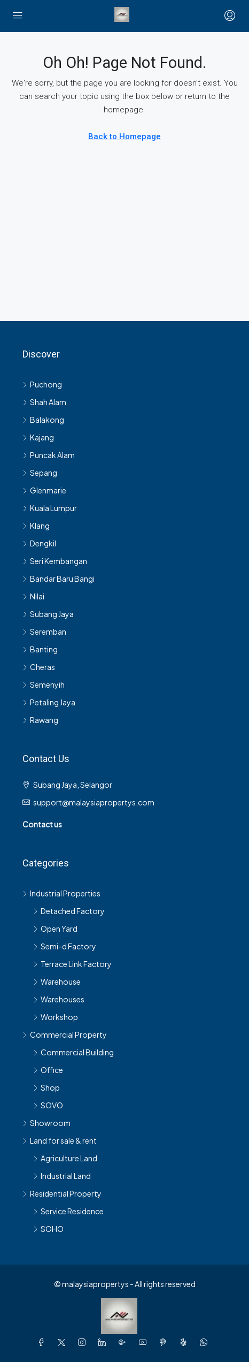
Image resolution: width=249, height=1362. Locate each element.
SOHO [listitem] (48, 1229)
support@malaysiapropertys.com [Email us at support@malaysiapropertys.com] (93, 802)
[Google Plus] (124, 1342)
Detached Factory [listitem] (69, 911)
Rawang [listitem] (40, 720)
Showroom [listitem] (46, 1123)
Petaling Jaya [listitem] (48, 702)
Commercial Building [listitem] (73, 1052)
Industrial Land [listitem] (62, 1176)
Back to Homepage (124, 136)
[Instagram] (84, 1342)
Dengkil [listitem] (39, 543)
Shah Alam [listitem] (44, 402)
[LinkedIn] (104, 1342)
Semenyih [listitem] (43, 684)
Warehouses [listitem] (58, 999)
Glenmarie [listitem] (44, 490)
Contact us (42, 824)
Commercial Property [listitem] (64, 1034)
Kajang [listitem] (38, 437)
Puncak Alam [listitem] (48, 455)
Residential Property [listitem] (62, 1193)
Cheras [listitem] (38, 667)
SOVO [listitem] (48, 1105)
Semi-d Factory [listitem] (64, 946)
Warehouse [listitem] (57, 981)
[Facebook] (43, 1342)
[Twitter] (63, 1342)
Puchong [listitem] (42, 384)
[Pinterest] (165, 1342)
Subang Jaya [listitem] (48, 614)
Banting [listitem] (40, 649)
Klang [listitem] (36, 525)
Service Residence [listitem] (68, 1211)
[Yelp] (185, 1342)
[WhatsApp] (206, 1342)
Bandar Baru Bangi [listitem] (58, 578)
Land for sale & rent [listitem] (59, 1140)
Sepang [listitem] (39, 472)
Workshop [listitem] (55, 1017)
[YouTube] (145, 1342)
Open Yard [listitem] (55, 928)
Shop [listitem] (46, 1087)
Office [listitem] (48, 1070)
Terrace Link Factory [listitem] (72, 964)
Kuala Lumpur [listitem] (49, 508)
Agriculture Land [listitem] (65, 1158)
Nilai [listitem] (33, 596)
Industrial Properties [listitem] (61, 893)
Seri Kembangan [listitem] (54, 561)
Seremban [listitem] (44, 631)
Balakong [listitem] (43, 419)
